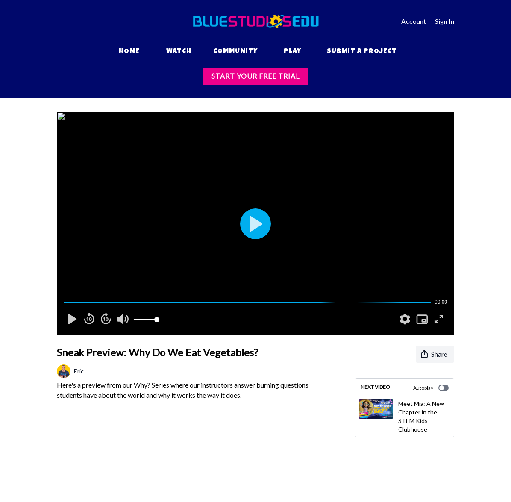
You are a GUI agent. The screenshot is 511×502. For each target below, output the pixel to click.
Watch (178, 51)
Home (129, 51)
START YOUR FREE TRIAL (255, 76)
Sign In (444, 21)
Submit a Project (362, 51)
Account (413, 21)
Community (235, 51)
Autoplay (431, 388)
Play (292, 51)
